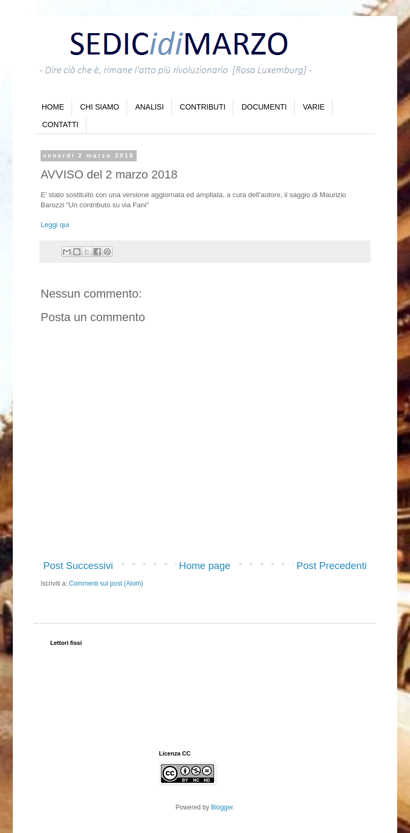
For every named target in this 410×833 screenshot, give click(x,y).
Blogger (222, 807)
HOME (53, 107)
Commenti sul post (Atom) (106, 583)
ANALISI (149, 107)
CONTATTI (60, 124)
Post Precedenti (331, 565)
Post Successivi (78, 565)
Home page (204, 565)
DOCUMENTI (264, 107)
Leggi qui (55, 225)
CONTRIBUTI (203, 107)
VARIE (314, 107)
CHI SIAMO (99, 107)
